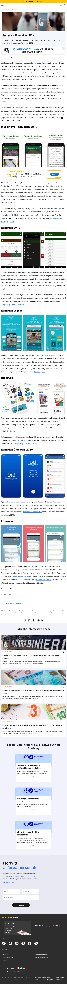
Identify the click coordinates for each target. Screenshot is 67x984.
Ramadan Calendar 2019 (32, 512)
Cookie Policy (44, 978)
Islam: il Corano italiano (21, 576)
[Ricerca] (61, 5)
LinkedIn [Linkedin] (24, 620)
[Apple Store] (39, 925)
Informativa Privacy (38, 978)
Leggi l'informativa (8, 882)
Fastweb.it (5, 960)
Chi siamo (5, 954)
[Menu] (2, 5)
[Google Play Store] (56, 925)
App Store (11, 222)
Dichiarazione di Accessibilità (60, 978)
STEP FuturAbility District (41, 957)
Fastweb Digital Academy (41, 954)
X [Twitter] (28, 620)
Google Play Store (8, 305)
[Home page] (13, 5)
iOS (43, 372)
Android (37, 372)
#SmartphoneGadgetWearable (14, 603)
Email (42, 620)
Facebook (33, 620)
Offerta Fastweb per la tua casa (32, 1)
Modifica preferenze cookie (50, 979)
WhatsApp (38, 620)
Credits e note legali (7, 957)
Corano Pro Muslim (43, 580)
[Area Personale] (64, 5)
